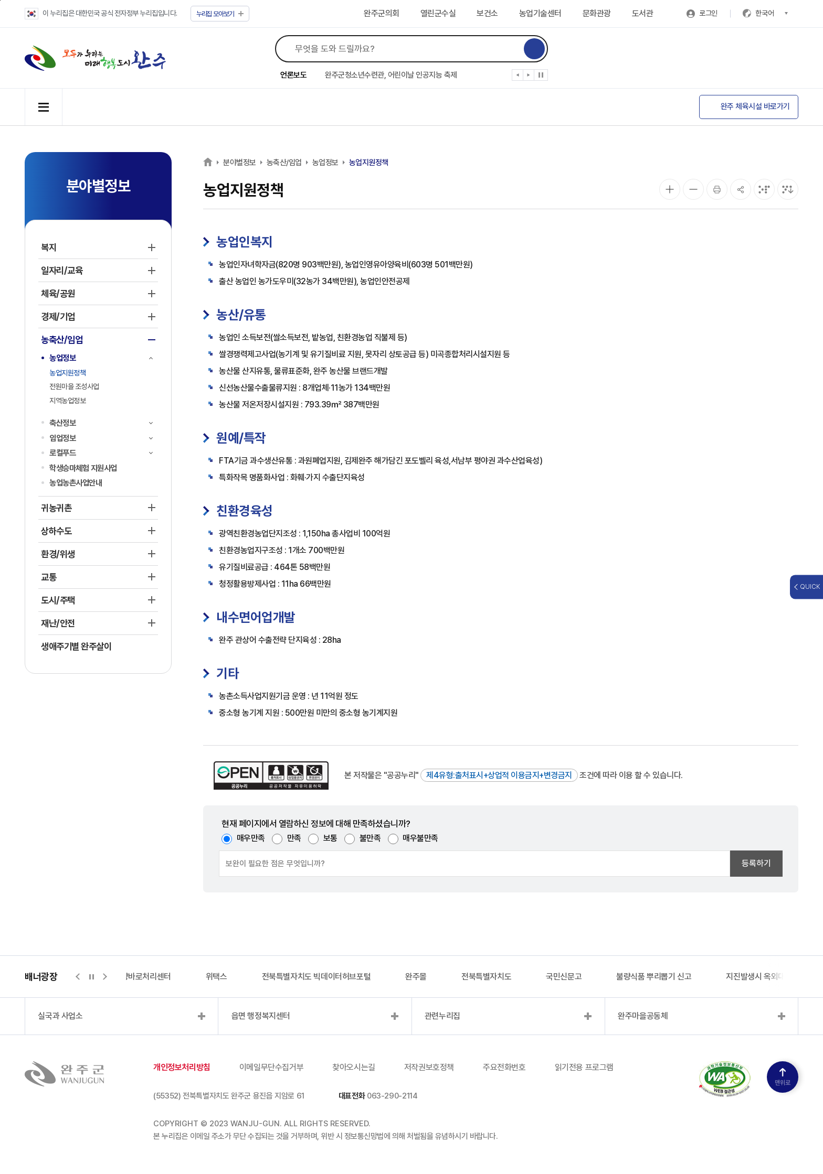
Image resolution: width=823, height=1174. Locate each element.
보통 (330, 838)
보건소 (487, 13)
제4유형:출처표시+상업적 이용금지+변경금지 (499, 775)
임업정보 (62, 438)
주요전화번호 (504, 1067)
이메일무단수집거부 (271, 1067)
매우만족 (251, 838)
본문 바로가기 (0, 0)
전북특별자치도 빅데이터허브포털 (316, 977)
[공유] (740, 189)
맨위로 (782, 1077)
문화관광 (597, 13)
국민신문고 (564, 977)
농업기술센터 (540, 13)
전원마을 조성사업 (74, 386)
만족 (294, 838)
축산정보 (62, 423)
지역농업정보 (67, 400)
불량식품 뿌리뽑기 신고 (653, 977)
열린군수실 (438, 13)
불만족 (370, 838)
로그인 (708, 13)
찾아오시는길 (353, 1067)
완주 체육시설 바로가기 (755, 106)
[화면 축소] (693, 189)
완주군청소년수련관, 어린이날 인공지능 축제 (391, 75)
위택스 (216, 977)
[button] (517, 77)
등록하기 (756, 863)
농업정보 (62, 358)
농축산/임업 (284, 162)
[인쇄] (716, 189)
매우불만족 (420, 838)
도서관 (642, 13)
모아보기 (220, 13)
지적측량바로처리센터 (135, 977)
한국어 (771, 13)
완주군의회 (381, 13)
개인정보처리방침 (181, 1067)
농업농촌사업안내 (75, 483)
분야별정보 (239, 162)
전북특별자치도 (486, 977)
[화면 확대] (669, 189)
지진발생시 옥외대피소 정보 (770, 977)
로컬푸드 (62, 453)
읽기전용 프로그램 (584, 1067)
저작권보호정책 (429, 1067)
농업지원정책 (67, 373)
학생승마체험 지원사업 (83, 468)
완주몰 (416, 977)
